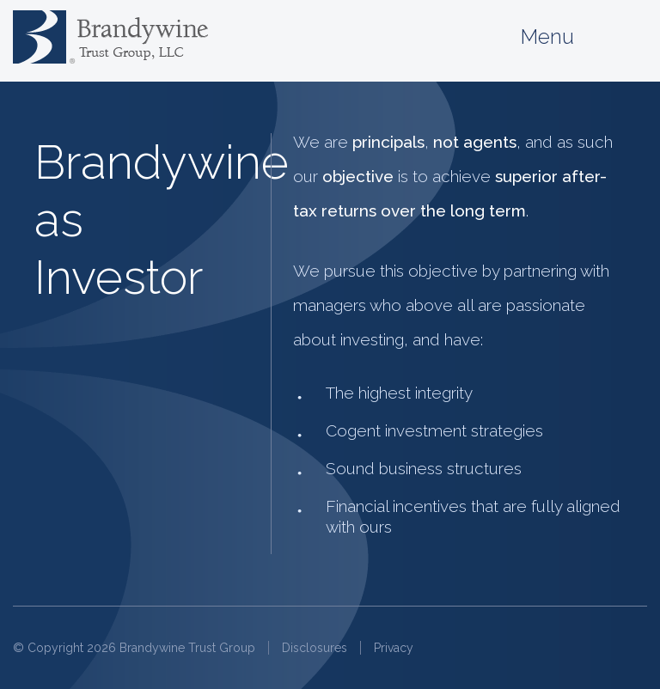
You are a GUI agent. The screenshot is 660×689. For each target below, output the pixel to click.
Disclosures (314, 648)
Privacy (393, 648)
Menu (584, 37)
